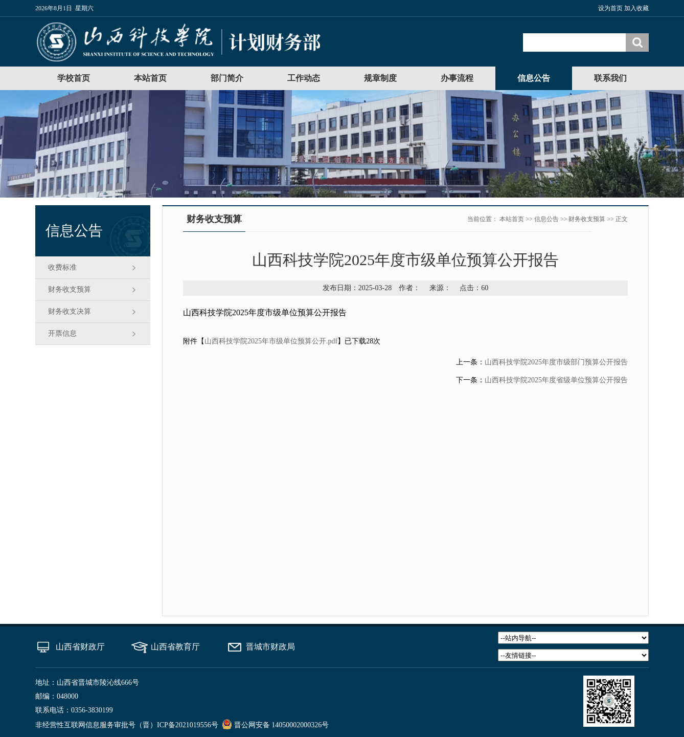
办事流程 (457, 78)
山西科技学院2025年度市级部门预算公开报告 (556, 362)
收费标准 (62, 267)
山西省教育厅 (175, 646)
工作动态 (303, 78)
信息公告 (533, 78)
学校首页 (73, 78)
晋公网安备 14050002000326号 (281, 725)
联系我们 (610, 78)
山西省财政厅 (80, 646)
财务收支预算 (69, 289)
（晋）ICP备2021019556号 (176, 725)
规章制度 (380, 78)
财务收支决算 (69, 311)
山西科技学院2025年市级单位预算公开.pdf (270, 341)
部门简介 (227, 78)
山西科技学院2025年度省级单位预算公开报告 (556, 380)
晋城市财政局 (270, 646)
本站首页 (150, 78)
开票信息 (62, 333)
